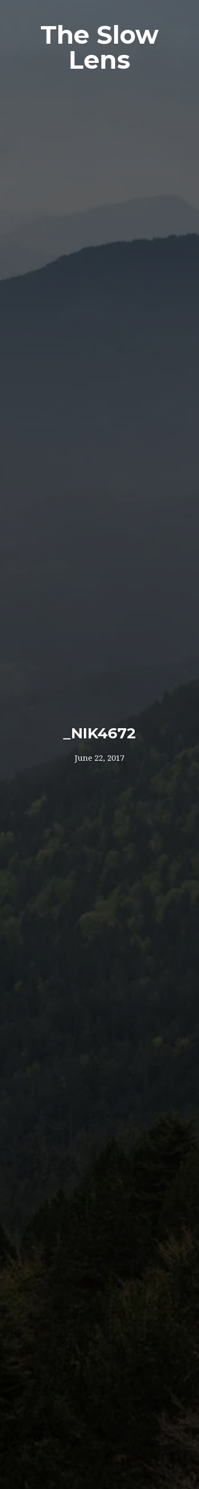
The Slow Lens (99, 47)
